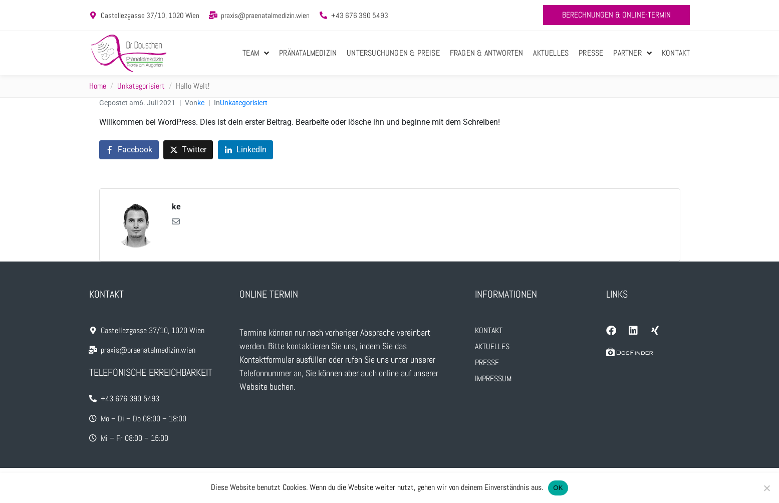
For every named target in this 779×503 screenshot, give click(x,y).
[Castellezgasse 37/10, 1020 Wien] (93, 15)
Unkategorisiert (244, 103)
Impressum (493, 379)
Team (255, 53)
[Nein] (766, 488)
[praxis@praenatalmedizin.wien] (213, 15)
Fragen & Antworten (487, 53)
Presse (591, 53)
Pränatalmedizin (308, 53)
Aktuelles (551, 53)
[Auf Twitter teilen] (188, 150)
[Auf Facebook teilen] (129, 150)
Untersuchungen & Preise (393, 53)
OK (558, 487)
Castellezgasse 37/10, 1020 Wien (150, 15)
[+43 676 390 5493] (323, 15)
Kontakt (676, 53)
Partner (632, 53)
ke (200, 103)
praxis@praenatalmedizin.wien (265, 15)
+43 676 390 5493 (359, 15)
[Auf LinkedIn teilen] (245, 150)
